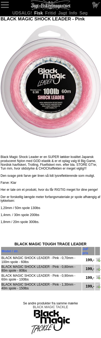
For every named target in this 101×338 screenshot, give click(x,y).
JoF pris (85, 251)
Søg (83, 13)
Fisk (39, 13)
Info (73, 13)
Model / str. (10, 251)
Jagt (63, 13)
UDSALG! (22, 13)
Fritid (51, 13)
